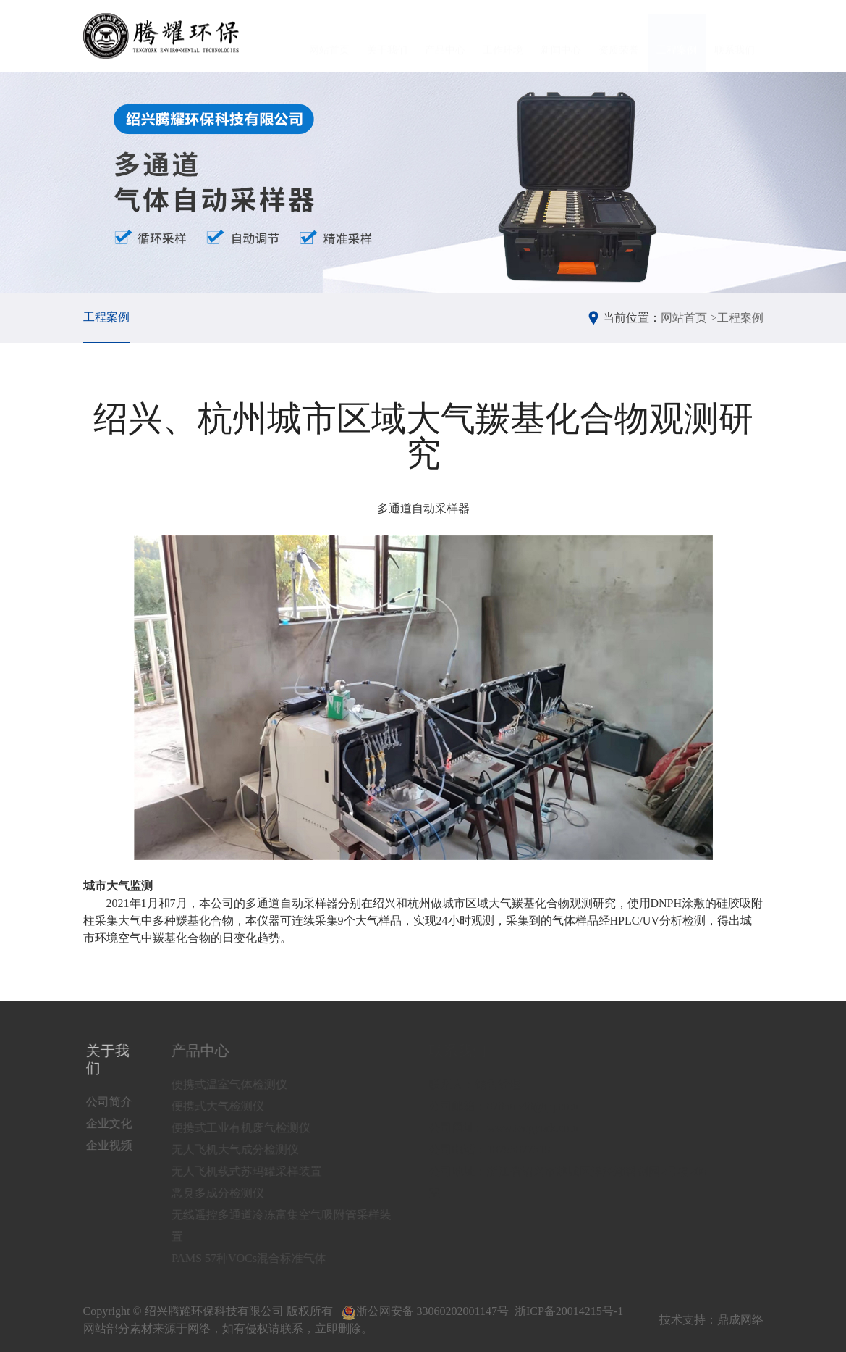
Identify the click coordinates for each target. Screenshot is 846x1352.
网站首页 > (688, 318)
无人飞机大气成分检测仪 (246, 1149)
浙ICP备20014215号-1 (569, 1311)
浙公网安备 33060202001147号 (425, 1311)
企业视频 (111, 1145)
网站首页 (329, 36)
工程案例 (676, 36)
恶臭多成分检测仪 (228, 1193)
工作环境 (503, 36)
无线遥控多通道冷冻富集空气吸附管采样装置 (292, 1226)
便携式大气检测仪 (228, 1106)
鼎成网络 (740, 1320)
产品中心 (445, 36)
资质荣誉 (618, 36)
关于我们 (387, 36)
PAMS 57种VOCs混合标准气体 (259, 1258)
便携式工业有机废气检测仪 (251, 1128)
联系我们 (734, 36)
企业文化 (111, 1123)
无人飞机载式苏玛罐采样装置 (257, 1171)
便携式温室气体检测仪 (240, 1084)
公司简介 (111, 1102)
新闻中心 (561, 36)
